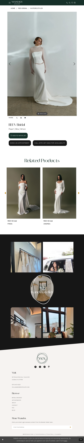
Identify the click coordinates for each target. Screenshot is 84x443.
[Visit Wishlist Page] (72, 2)
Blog (13, 410)
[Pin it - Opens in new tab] (21, 118)
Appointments (16, 400)
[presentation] (24, 193)
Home (13, 8)
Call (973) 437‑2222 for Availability (49, 143)
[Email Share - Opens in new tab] (25, 118)
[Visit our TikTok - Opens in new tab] (44, 367)
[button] (9, 3)
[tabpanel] (42, 64)
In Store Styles (36, 8)
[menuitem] (9, 3)
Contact (15, 405)
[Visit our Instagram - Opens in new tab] (40, 367)
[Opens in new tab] (26, 257)
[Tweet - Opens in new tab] (17, 118)
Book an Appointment (19, 143)
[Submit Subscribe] (70, 427)
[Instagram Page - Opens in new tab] (42, 289)
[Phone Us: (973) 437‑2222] (67, 2)
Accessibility (58, 434)
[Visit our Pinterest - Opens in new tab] (49, 367)
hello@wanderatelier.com (20, 387)
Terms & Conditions (40, 434)
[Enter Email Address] (42, 427)
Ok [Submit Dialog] (81, 439)
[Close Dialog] (2, 439)
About (14, 402)
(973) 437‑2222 (16, 384)
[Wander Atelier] (17, 2)
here (65, 441)
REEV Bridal (22, 8)
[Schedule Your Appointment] (74, 2)
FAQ (13, 407)
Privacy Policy (49, 434)
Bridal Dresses (17, 397)
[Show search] (69, 2)
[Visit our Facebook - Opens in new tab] (35, 367)
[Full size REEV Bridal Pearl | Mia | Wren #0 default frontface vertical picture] (42, 64)
